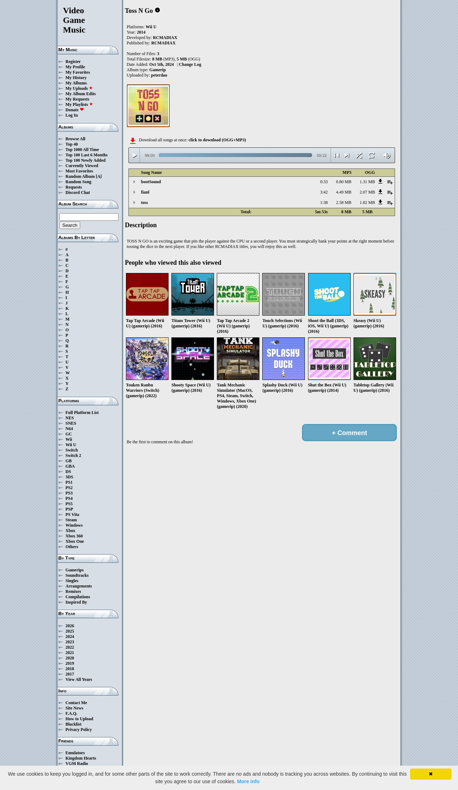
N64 (69, 428)
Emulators (75, 752)
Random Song (78, 181)
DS (68, 471)
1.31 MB (367, 181)
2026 (69, 625)
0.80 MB (343, 181)
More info (248, 781)
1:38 (324, 202)
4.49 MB (343, 192)
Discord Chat (77, 192)
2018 (69, 668)
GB (68, 460)
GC (68, 434)
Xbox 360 (74, 535)
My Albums (76, 83)
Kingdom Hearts (80, 758)
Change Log (190, 64)
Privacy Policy (78, 729)
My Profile (75, 66)
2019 (69, 663)
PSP (69, 509)
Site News (74, 708)
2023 (69, 641)
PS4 (69, 498)
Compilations (77, 596)
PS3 (69, 493)
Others (71, 546)
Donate (74, 109)
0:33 (324, 181)
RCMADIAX (165, 37)
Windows (74, 525)
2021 (69, 652)
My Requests (77, 99)
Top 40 (71, 144)
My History (76, 77)
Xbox (70, 530)
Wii (68, 439)
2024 (69, 636)
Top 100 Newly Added (85, 160)
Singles (71, 580)
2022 (69, 647)
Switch (71, 450)
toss (144, 202)
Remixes (73, 591)
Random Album (80, 176)
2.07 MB (367, 192)
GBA (70, 466)
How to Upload (79, 718)
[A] (99, 176)
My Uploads (79, 88)
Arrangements (78, 586)
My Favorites (77, 72)
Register (73, 61)
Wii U (70, 444)
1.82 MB (367, 202)
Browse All (75, 138)
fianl (145, 192)
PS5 (69, 503)
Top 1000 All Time (82, 149)
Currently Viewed (81, 165)
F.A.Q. (71, 713)
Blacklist (73, 724)
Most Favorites (79, 171)
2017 (69, 674)
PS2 (69, 487)
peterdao (159, 75)
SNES (70, 423)
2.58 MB (343, 202)
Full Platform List (82, 412)
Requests (73, 187)
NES (69, 417)
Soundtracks (77, 575)
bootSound (151, 181)
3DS (69, 476)
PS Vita (72, 514)
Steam (71, 519)
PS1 (69, 482)
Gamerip (157, 69)
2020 (69, 657)
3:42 (324, 192)
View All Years (78, 679)
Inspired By (76, 602)
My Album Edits (80, 93)
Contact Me (76, 702)
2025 (69, 631)
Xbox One (74, 541)
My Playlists (79, 104)
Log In (71, 115)
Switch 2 (73, 455)
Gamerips (74, 569)
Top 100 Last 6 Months (86, 154)
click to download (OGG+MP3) (217, 139)
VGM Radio (76, 763)
